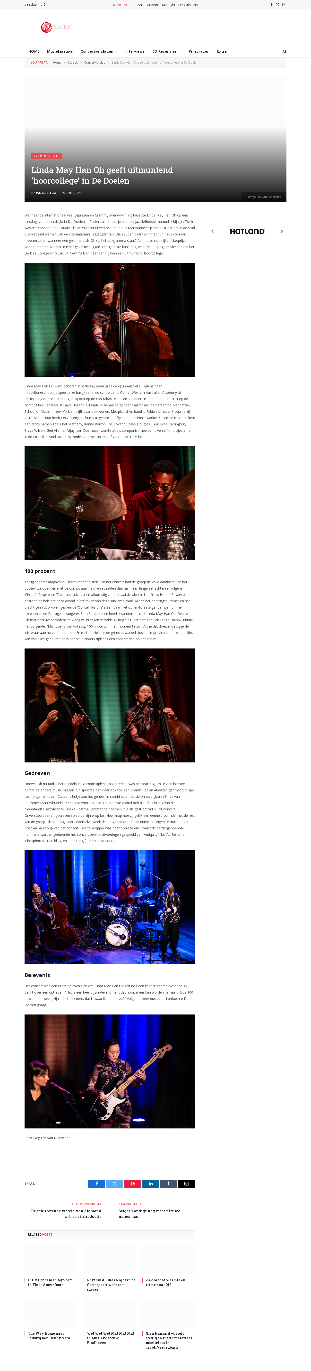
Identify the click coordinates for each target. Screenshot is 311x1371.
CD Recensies (164, 51)
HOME (33, 51)
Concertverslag (47, 156)
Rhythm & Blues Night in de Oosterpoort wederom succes (111, 1285)
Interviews (135, 51)
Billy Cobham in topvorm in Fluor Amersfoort (50, 1282)
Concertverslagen (97, 51)
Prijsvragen (199, 51)
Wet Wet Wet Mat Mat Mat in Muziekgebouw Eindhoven (110, 1338)
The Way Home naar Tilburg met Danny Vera (49, 1335)
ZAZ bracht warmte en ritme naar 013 (165, 1282)
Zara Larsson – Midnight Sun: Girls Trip (167, 5)
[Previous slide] (213, 231)
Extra (222, 51)
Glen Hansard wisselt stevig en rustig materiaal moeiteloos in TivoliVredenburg (169, 1340)
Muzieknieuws (60, 51)
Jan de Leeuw (46, 193)
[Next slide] (281, 231)
